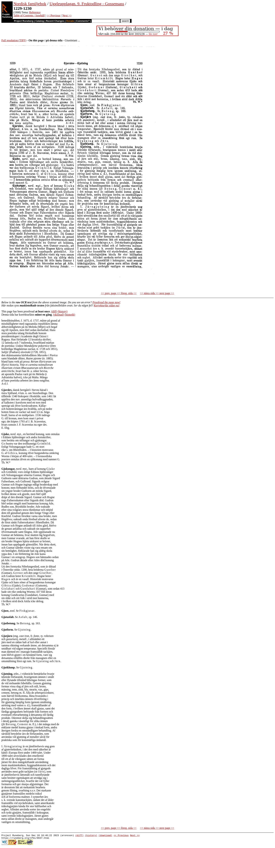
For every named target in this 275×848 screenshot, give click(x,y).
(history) (62, 311)
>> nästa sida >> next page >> (157, 293)
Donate (70, 21)
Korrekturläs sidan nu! (106, 305)
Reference (35, 12)
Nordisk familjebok (29, 3)
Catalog (39, 21)
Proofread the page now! (106, 302)
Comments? (83, 21)
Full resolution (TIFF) (13, 40)
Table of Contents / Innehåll (29, 15)
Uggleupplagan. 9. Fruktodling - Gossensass (86, 3)
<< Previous (53, 15)
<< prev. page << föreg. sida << (118, 293)
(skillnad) (58, 314)
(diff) (54, 311)
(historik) (70, 314)
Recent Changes (55, 21)
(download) (105, 835)
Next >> (67, 15)
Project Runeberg (23, 21)
